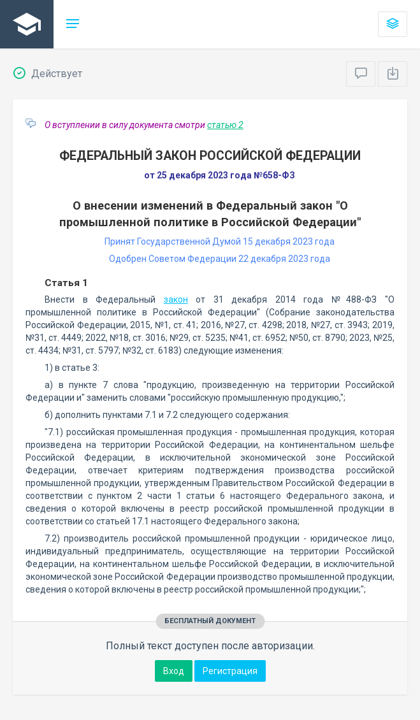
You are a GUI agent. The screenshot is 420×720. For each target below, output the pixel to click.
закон (176, 299)
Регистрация (230, 671)
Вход (173, 671)
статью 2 (225, 125)
